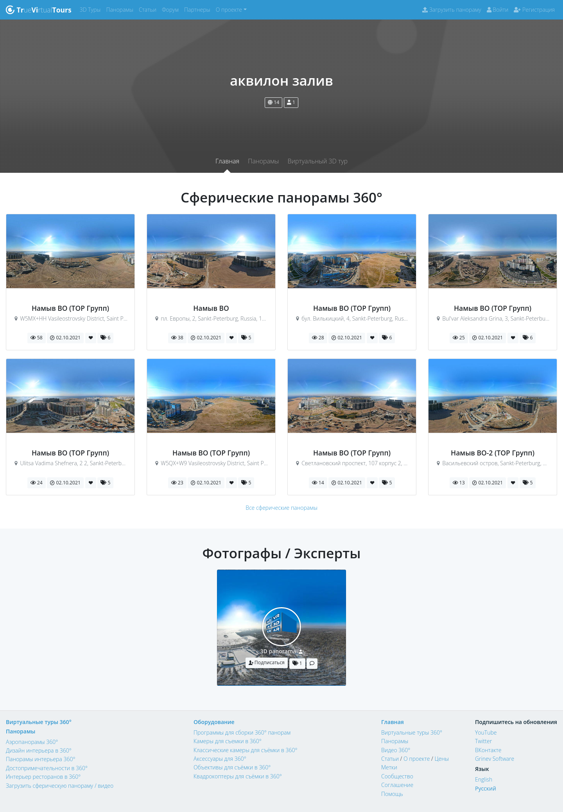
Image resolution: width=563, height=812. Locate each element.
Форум (171, 9)
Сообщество (397, 776)
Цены (441, 758)
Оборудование (214, 722)
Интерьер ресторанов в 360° (43, 776)
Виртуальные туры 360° (39, 722)
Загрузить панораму (451, 9)
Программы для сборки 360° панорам (242, 732)
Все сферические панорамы (281, 507)
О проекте (416, 758)
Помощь (392, 794)
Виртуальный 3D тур (317, 161)
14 (273, 102)
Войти (498, 9)
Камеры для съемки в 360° (228, 741)
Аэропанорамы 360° (32, 742)
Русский (485, 788)
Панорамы (121, 9)
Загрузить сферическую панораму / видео (59, 785)
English (483, 779)
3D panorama (278, 651)
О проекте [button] (229, 9)
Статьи (149, 9)
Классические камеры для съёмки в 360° (246, 750)
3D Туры (92, 9)
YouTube (486, 732)
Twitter (483, 741)
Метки (389, 767)
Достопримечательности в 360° (47, 768)
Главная (227, 161)
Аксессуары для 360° (220, 758)
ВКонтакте (488, 750)
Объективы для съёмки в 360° (232, 767)
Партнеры (198, 9)
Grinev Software (494, 758)
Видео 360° (395, 750)
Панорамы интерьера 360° (40, 759)
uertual (38, 9)
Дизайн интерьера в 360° (39, 750)
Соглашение (397, 785)
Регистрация (534, 9)
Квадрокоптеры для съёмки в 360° (238, 776)
